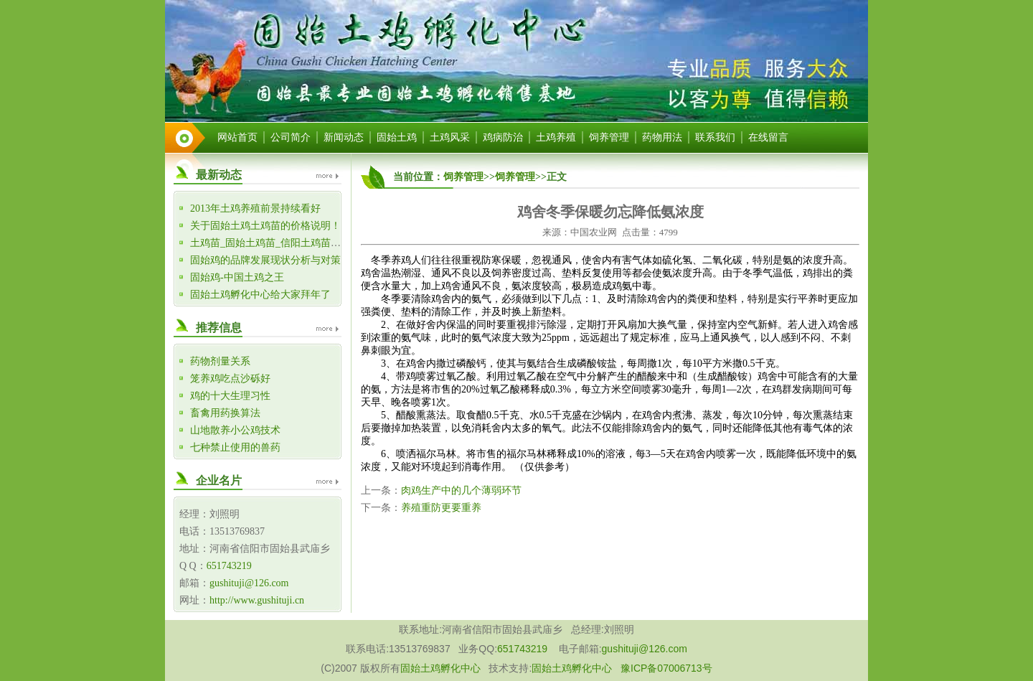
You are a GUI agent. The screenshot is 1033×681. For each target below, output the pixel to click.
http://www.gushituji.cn (256, 600)
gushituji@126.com (249, 583)
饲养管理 (609, 137)
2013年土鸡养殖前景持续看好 (255, 208)
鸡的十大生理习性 (230, 395)
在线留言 (768, 137)
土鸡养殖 (556, 137)
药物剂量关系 (220, 361)
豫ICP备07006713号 (666, 668)
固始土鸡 (397, 137)
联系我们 (715, 137)
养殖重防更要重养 (441, 507)
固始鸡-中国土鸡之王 (237, 277)
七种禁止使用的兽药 (235, 447)
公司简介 (290, 137)
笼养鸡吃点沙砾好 (230, 378)
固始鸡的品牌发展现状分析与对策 (265, 260)
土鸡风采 (450, 137)
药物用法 (662, 137)
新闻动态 (344, 137)
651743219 (229, 565)
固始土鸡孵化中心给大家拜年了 (260, 294)
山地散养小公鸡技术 (235, 430)
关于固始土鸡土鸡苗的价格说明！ (265, 225)
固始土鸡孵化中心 (440, 668)
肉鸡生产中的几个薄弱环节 (461, 490)
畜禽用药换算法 (225, 413)
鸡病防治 (503, 137)
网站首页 (237, 137)
